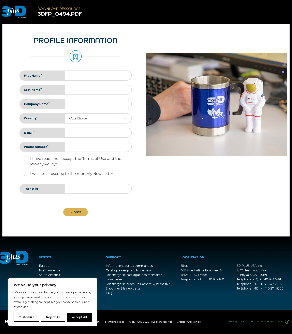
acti (200, 321)
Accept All (79, 317)
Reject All (53, 317)
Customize (26, 317)
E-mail (29, 132)
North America (49, 270)
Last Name (33, 89)
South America (49, 275)
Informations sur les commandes (129, 266)
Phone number (36, 146)
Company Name (37, 104)
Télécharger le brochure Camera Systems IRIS (138, 284)
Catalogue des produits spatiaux (128, 270)
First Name (33, 75)
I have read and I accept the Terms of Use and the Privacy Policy (75, 161)
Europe (44, 266)
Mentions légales (114, 321)
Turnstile (31, 189)
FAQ (109, 293)
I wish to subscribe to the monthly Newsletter (71, 173)
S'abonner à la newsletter (124, 288)
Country (31, 118)
